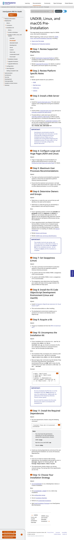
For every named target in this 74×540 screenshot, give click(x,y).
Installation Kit (26, 7)
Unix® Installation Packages (41, 503)
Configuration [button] (10, 66)
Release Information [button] (10, 18)
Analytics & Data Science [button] (11, 83)
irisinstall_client (40, 491)
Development (13, 45)
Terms (52, 532)
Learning (27, 3)
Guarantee (58, 532)
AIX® (34, 82)
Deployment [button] (8, 20)
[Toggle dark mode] (64, 11)
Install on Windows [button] (13, 32)
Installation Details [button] (13, 59)
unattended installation (51, 121)
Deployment (19, 7)
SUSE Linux (36, 88)
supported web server (46, 110)
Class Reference (9, 532)
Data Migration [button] (10, 68)
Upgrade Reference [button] (13, 63)
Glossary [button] (7, 85)
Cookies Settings (57, 534)
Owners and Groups (41, 233)
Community (47, 3)
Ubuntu (35, 90)
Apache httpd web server (44, 102)
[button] (31, 49)
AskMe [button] (59, 11)
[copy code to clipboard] (57, 373)
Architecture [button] (8, 75)
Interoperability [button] (9, 81)
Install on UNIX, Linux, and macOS (37, 7)
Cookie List (64, 534)
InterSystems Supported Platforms (45, 58)
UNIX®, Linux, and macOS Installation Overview (44, 37)
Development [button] (8, 79)
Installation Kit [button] (10, 27)
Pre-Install (46, 7)
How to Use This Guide (38, 41)
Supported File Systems (42, 64)
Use (37, 484)
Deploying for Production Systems (41, 44)
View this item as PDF (9, 535)
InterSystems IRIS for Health (12, 12)
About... (8, 23)
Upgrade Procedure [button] (13, 61)
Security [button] (7, 77)
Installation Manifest (41, 498)
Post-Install (12, 56)
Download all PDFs (8, 538)
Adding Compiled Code (12, 70)
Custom (12, 49)
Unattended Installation (44, 500)
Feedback (72, 273)
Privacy (48, 532)
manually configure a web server (40, 116)
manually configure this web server (41, 112)
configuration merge (39, 495)
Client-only (12, 52)
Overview (12, 38)
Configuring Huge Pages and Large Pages (43, 163)
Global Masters (69, 3)
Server (11, 47)
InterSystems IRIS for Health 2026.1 (8, 7)
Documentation (37, 3)
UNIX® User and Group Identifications (46, 236)
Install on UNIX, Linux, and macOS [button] (15, 35)
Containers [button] (9, 25)
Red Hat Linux (37, 85)
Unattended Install (14, 54)
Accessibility (64, 532)
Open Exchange (57, 3)
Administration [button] (8, 73)
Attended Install (14, 43)
